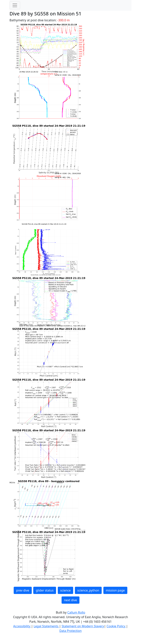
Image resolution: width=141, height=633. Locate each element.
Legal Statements (46, 626)
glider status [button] (44, 590)
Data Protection (70, 631)
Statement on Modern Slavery (83, 626)
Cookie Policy (116, 626)
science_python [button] (88, 590)
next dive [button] (70, 600)
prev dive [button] (22, 590)
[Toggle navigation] (15, 5)
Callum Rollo (76, 612)
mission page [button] (115, 590)
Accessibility (22, 626)
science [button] (65, 590)
